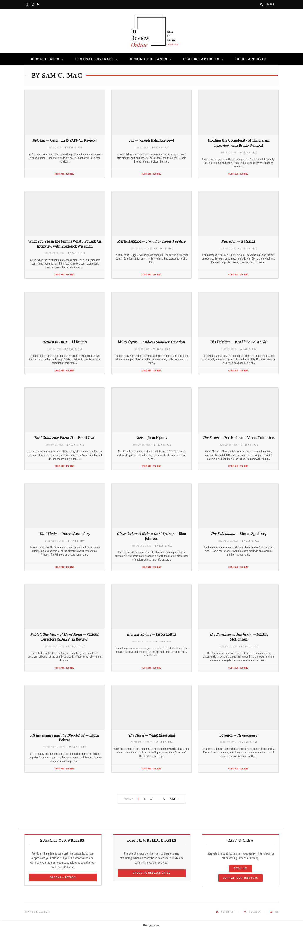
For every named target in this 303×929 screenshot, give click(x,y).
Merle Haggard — (151, 241)
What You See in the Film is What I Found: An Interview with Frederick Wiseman (64, 243)
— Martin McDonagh (238, 636)
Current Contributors (240, 878)
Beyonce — (238, 735)
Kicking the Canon (149, 59)
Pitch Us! (240, 868)
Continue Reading (64, 173)
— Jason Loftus (151, 634)
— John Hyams (151, 437)
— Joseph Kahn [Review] (151, 140)
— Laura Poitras (64, 737)
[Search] (261, 4)
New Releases (45, 59)
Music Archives (251, 59)
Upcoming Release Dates (151, 873)
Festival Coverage (94, 59)
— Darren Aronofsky (64, 533)
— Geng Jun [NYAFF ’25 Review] (65, 140)
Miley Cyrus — (151, 341)
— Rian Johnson (151, 536)
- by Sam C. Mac (73, 147)
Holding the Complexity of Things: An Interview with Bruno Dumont (238, 143)
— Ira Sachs (238, 241)
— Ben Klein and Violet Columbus (239, 437)
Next (175, 799)
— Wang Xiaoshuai (151, 735)
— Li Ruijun (64, 341)
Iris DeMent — (238, 341)
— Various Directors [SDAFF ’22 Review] (64, 636)
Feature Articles (201, 59)
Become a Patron (63, 877)
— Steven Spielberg (238, 533)
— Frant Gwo (64, 437)
